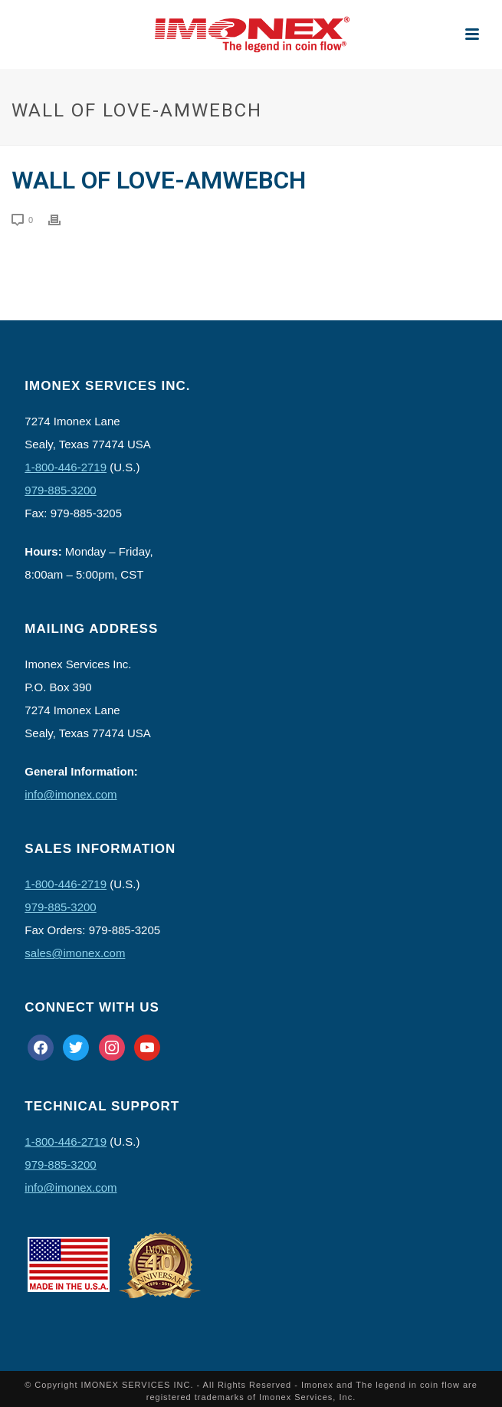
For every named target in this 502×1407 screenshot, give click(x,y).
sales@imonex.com (75, 952)
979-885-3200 (60, 490)
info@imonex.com (70, 794)
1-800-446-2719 (66, 467)
